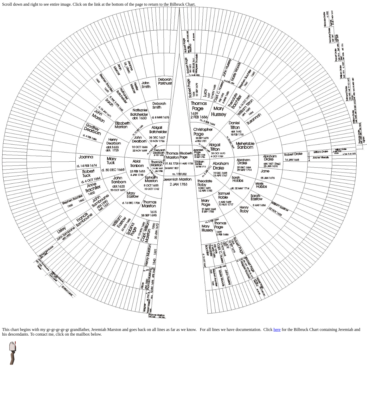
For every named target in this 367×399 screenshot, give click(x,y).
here (277, 329)
